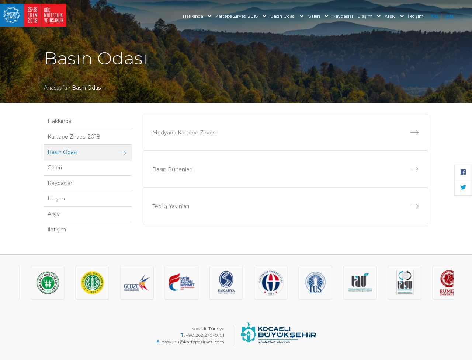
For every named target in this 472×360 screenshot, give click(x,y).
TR (434, 16)
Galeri (318, 16)
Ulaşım (369, 16)
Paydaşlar (343, 16)
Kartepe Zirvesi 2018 (241, 16)
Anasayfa (55, 87)
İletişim (416, 16)
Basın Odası (287, 16)
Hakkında (197, 16)
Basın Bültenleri (285, 169)
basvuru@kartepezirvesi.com (193, 342)
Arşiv (394, 16)
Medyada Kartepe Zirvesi (285, 132)
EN (450, 16)
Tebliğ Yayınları (285, 206)
